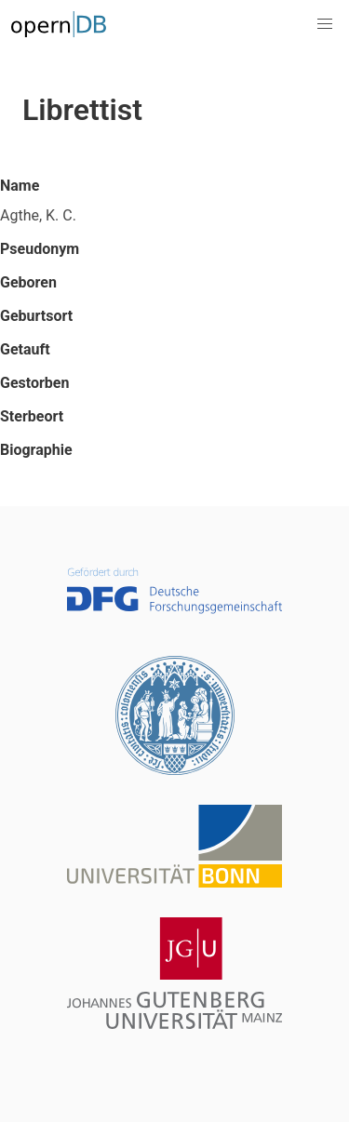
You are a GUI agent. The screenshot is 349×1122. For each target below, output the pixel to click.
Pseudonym (39, 249)
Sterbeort (31, 416)
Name (19, 185)
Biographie (36, 450)
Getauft (25, 349)
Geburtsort (36, 316)
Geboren (28, 282)
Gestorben (34, 383)
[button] (325, 24)
